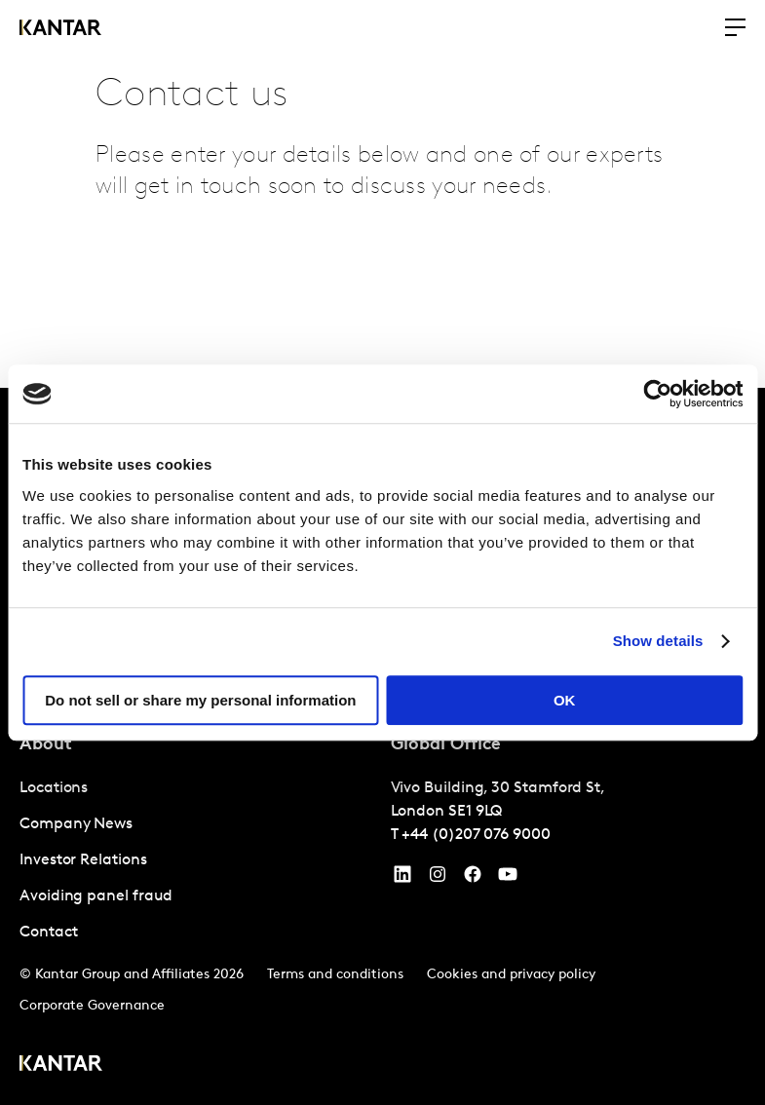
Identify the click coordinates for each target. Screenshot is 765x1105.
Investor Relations (83, 860)
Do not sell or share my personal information (200, 700)
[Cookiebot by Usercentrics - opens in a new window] (657, 393)
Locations (53, 788)
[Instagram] (437, 878)
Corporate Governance (92, 1006)
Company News (76, 824)
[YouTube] (402, 878)
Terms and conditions (335, 975)
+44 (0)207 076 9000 (476, 835)
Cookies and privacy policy (511, 975)
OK (565, 700)
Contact (48, 932)
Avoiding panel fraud (95, 896)
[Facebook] (472, 878)
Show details (658, 640)
